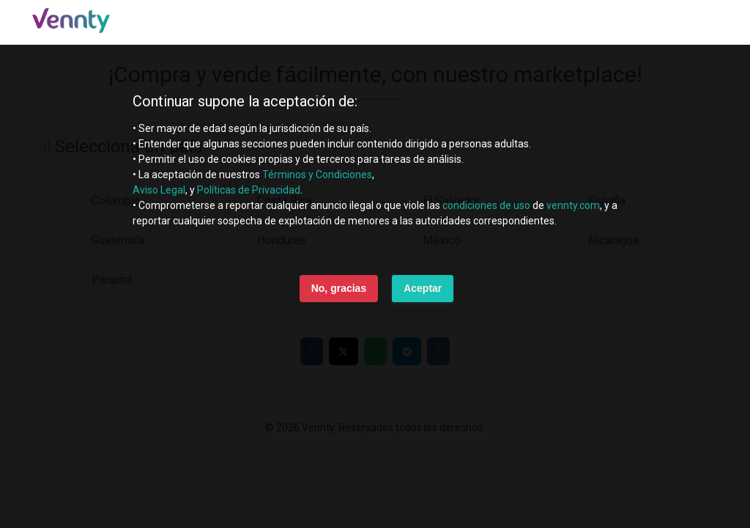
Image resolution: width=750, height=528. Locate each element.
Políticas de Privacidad (248, 190)
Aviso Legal (159, 190)
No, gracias (338, 288)
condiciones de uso (486, 205)
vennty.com (573, 205)
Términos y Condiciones (317, 174)
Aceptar (423, 288)
